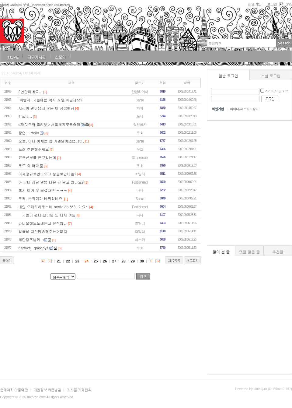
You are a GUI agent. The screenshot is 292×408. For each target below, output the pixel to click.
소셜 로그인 (270, 75)
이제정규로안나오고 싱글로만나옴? (48, 173)
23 (77, 261)
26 (105, 261)
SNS (285, 3)
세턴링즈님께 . (31, 239)
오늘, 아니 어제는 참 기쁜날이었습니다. (51, 140)
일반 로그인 (228, 75)
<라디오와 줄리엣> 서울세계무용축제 (49, 124)
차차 (140, 108)
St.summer (140, 157)
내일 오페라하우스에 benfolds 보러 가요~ (54, 206)
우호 (140, 132)
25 (96, 261)
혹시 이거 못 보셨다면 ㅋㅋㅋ (43, 190)
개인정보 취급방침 (47, 389)
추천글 (277, 251)
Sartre (140, 99)
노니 (140, 116)
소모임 (60, 57)
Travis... (25, 116)
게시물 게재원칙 (79, 389)
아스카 (140, 239)
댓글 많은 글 (249, 251)
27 (114, 261)
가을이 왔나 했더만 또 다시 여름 (47, 214)
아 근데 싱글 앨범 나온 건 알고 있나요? (51, 182)
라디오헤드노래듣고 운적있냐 (43, 223)
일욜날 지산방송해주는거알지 (43, 231)
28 (123, 261)
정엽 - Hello (29, 132)
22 (68, 261)
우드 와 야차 (29, 165)
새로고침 (192, 260)
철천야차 (140, 124)
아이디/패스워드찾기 (244, 109)
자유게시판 (36, 57)
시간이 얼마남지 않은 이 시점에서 (47, 108)
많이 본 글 (221, 251)
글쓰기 (7, 260)
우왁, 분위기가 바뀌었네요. (41, 198)
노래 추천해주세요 (34, 149)
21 (59, 261)
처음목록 (174, 260)
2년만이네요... (31, 91)
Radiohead (140, 182)
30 (142, 261)
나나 (140, 190)
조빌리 (140, 173)
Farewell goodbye (34, 247)
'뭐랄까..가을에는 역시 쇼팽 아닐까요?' (51, 99)
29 (133, 261)
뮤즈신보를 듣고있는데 (37, 157)
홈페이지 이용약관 (14, 389)
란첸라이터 (139, 91)
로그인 (272, 3)
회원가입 (254, 3)
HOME (13, 57)
